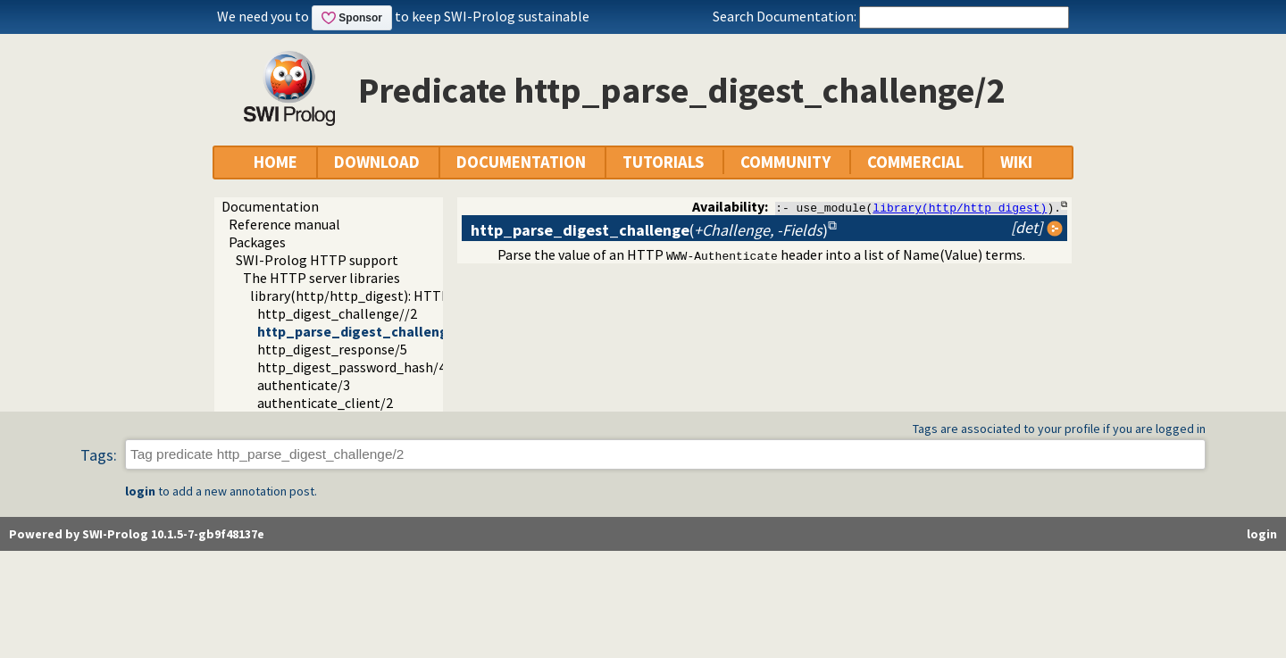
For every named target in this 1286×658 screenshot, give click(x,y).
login (140, 491)
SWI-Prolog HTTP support (317, 260)
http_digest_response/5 (332, 349)
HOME (275, 162)
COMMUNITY (785, 162)
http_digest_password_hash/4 (351, 367)
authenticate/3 (303, 385)
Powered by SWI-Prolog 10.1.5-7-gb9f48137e (136, 534)
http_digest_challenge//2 (337, 313)
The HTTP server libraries (321, 278)
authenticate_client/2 (325, 403)
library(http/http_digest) (960, 207)
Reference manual (284, 224)
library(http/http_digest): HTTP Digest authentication (419, 295)
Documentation (270, 206)
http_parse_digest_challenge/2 (362, 331)
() (649, 230)
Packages (257, 242)
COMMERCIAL (915, 162)
